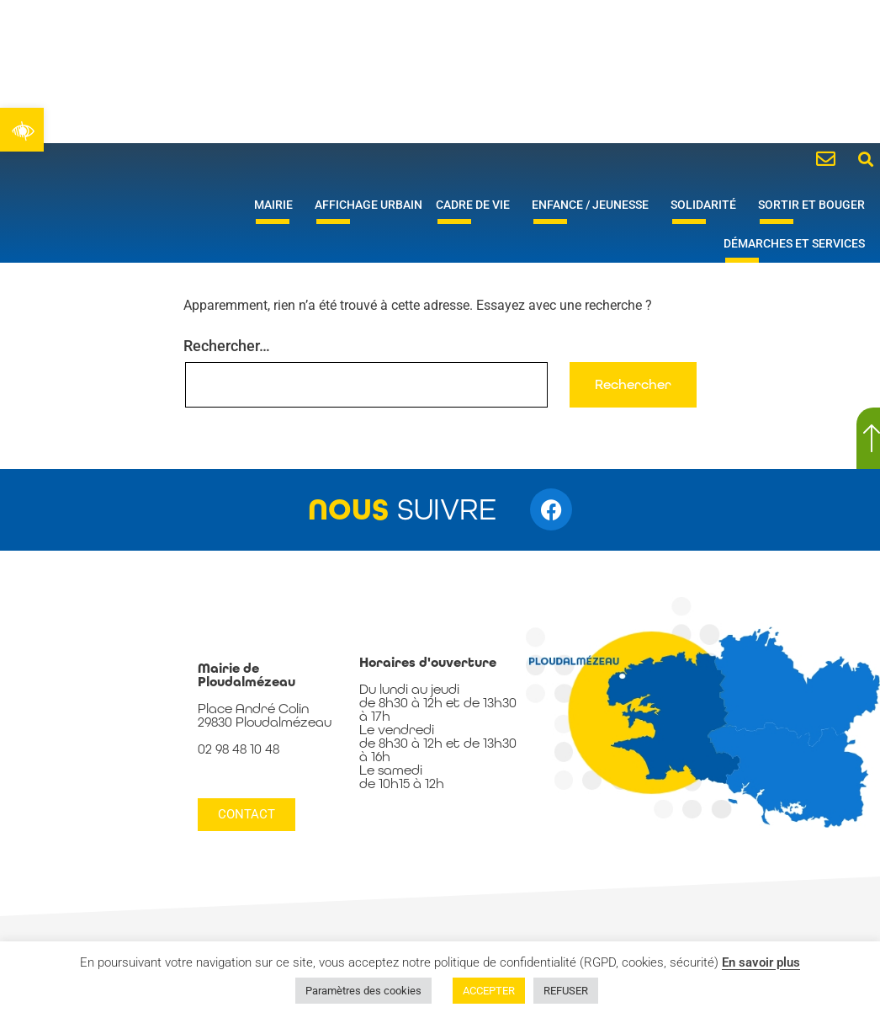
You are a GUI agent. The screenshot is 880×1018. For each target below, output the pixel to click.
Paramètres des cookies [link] (363, 990)
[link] (22, 130)
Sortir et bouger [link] (815, 204)
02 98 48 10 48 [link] (238, 749)
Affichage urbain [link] (368, 204)
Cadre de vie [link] (477, 204)
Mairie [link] (277, 204)
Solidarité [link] (708, 204)
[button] (866, 159)
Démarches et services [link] (798, 243)
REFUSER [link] (565, 990)
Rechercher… (226, 345)
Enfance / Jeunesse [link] (594, 204)
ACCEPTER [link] (489, 990)
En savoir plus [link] (761, 962)
